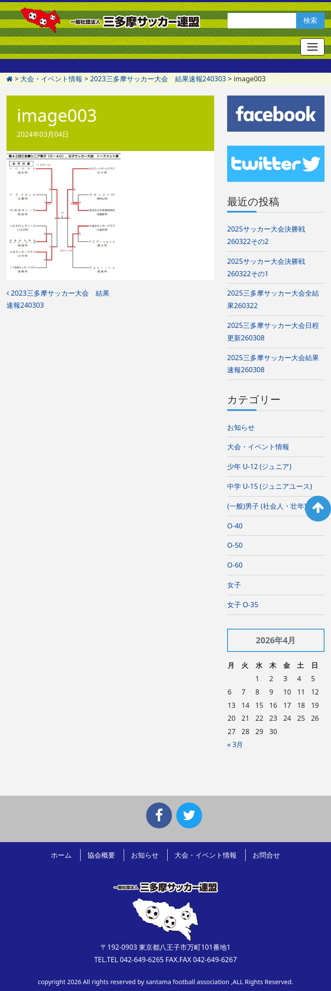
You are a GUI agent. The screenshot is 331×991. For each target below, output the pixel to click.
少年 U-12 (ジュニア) (259, 466)
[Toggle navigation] (312, 47)
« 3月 (235, 744)
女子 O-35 (242, 604)
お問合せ (266, 855)
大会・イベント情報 (258, 446)
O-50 (235, 545)
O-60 (235, 565)
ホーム (61, 855)
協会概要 (101, 855)
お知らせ (241, 427)
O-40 (235, 526)
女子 (234, 585)
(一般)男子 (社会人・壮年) (266, 506)
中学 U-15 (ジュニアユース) (269, 486)
